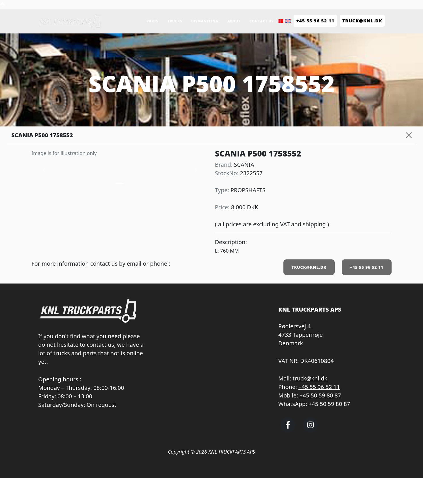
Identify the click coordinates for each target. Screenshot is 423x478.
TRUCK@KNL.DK (309, 267)
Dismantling (204, 21)
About (233, 21)
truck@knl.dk (309, 378)
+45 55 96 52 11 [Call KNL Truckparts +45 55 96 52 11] (315, 21)
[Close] (409, 135)
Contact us (261, 21)
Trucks (175, 21)
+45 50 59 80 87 (320, 395)
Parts (152, 21)
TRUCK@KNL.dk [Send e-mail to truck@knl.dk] (362, 21)
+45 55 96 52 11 (366, 267)
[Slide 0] (120, 183)
